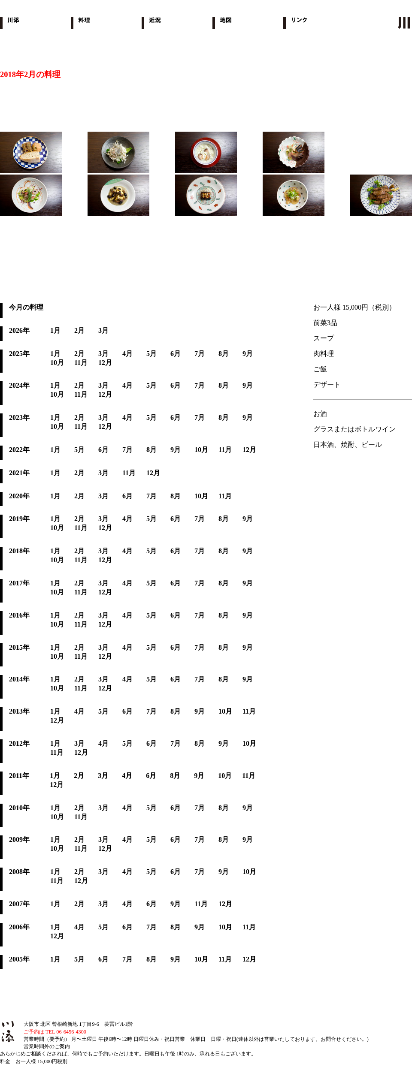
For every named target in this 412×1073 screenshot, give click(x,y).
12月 (105, 362)
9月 (247, 353)
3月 (103, 330)
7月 (199, 353)
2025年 (19, 353)
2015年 (19, 647)
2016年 (19, 615)
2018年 (19, 551)
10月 (57, 362)
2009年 (19, 839)
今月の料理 (26, 307)
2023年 (19, 417)
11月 (81, 362)
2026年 (19, 330)
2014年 (19, 679)
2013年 (19, 711)
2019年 (19, 518)
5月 (151, 353)
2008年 (19, 871)
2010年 (19, 807)
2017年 (19, 583)
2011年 (19, 775)
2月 (79, 330)
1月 (55, 330)
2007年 (19, 903)
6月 (175, 353)
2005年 (19, 959)
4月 (127, 353)
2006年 (19, 927)
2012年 (19, 743)
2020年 (19, 496)
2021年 (19, 472)
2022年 (19, 449)
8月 (223, 353)
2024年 (19, 385)
